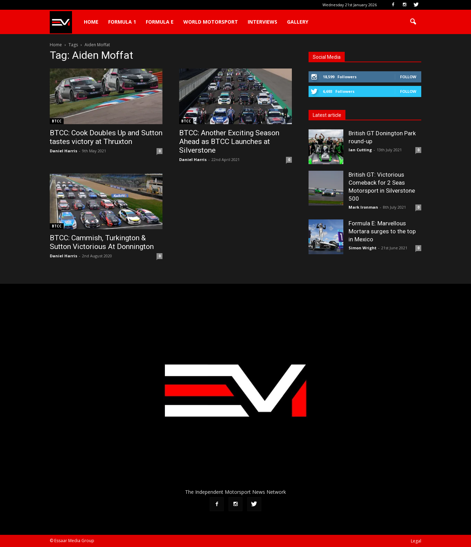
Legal (416, 541)
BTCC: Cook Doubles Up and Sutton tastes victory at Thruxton (106, 137)
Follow (408, 76)
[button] (413, 22)
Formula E (160, 21)
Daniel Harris (63, 150)
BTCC (57, 121)
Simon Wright (362, 247)
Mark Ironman (363, 207)
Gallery (297, 21)
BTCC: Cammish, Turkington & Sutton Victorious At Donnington (102, 242)
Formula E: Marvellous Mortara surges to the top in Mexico (382, 231)
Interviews (262, 21)
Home (91, 21)
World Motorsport (210, 21)
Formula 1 (122, 21)
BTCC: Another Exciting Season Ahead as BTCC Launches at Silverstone (229, 141)
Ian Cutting (360, 149)
